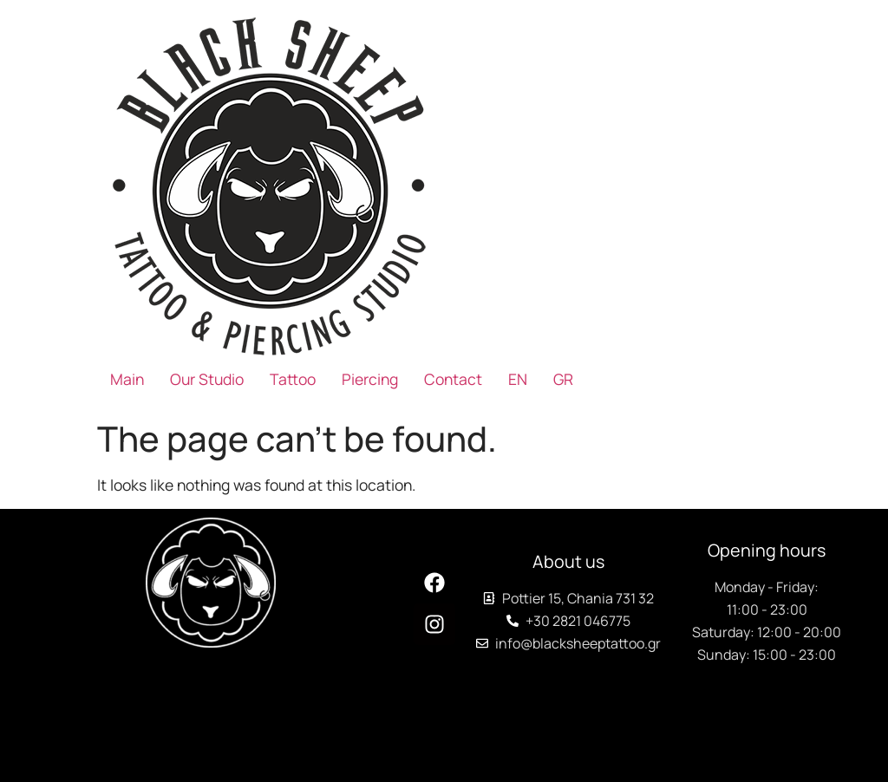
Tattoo (293, 378)
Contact (453, 378)
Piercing (370, 378)
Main (127, 378)
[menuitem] (517, 379)
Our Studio (207, 378)
